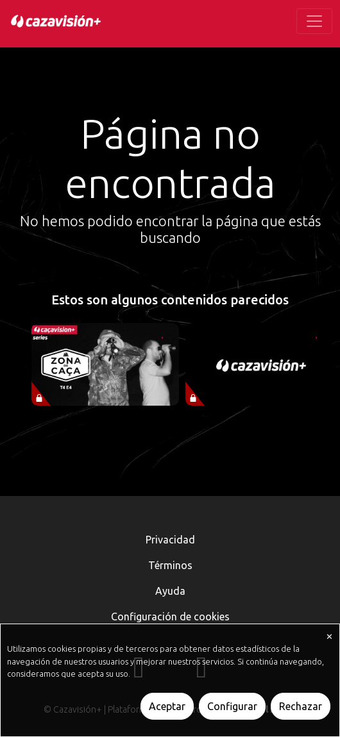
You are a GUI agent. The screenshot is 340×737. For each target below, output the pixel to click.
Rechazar (300, 706)
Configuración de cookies (170, 616)
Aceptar (167, 706)
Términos (170, 565)
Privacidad (170, 539)
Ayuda (170, 591)
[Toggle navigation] (314, 21)
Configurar (232, 706)
